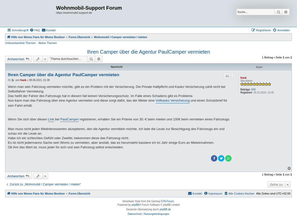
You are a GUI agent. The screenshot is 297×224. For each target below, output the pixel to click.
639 (253, 89)
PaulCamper (69, 119)
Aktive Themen (47, 42)
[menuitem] (35, 30)
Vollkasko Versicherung (173, 100)
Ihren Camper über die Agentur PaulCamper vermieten (148, 52)
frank (243, 77)
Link (51, 119)
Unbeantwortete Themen (20, 42)
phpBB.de (165, 209)
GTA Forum (167, 201)
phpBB (135, 204)
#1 (9, 80)
